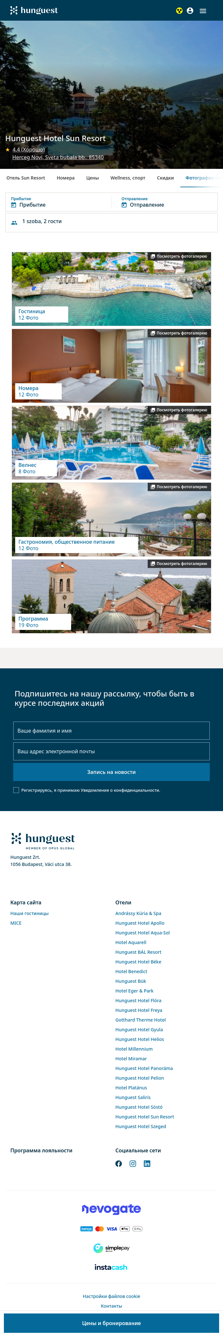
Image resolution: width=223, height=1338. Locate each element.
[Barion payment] (111, 1229)
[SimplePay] (111, 1248)
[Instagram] (133, 1163)
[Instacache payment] (111, 1268)
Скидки (165, 178)
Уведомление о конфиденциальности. (120, 790)
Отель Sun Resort (25, 178)
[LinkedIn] (147, 1163)
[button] (203, 11)
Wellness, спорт (128, 178)
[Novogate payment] (111, 1209)
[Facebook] (118, 1163)
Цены (92, 178)
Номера (65, 178)
